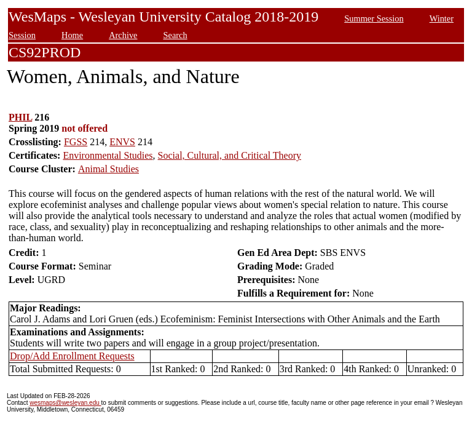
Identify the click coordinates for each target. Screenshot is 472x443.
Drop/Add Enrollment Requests (72, 356)
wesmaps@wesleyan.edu (65, 402)
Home (72, 35)
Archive (123, 35)
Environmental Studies (107, 155)
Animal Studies (108, 169)
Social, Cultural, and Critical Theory (229, 155)
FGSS (75, 142)
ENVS (122, 142)
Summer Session (373, 18)
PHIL (20, 117)
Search (175, 35)
